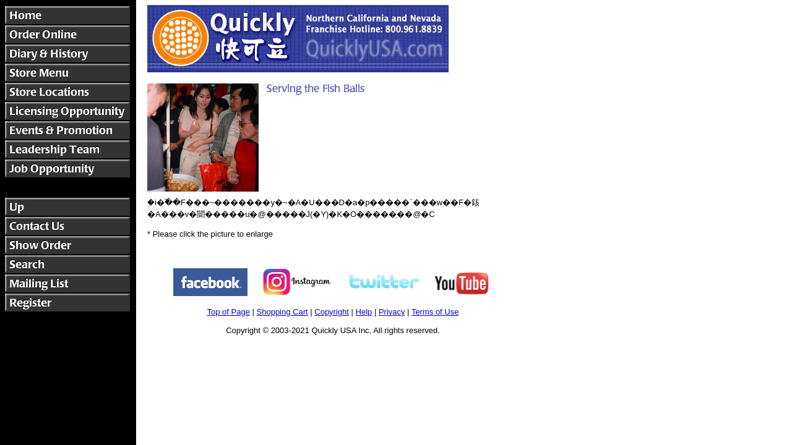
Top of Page (228, 311)
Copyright (331, 311)
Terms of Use (435, 311)
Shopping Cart (282, 311)
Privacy (392, 311)
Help (364, 311)
